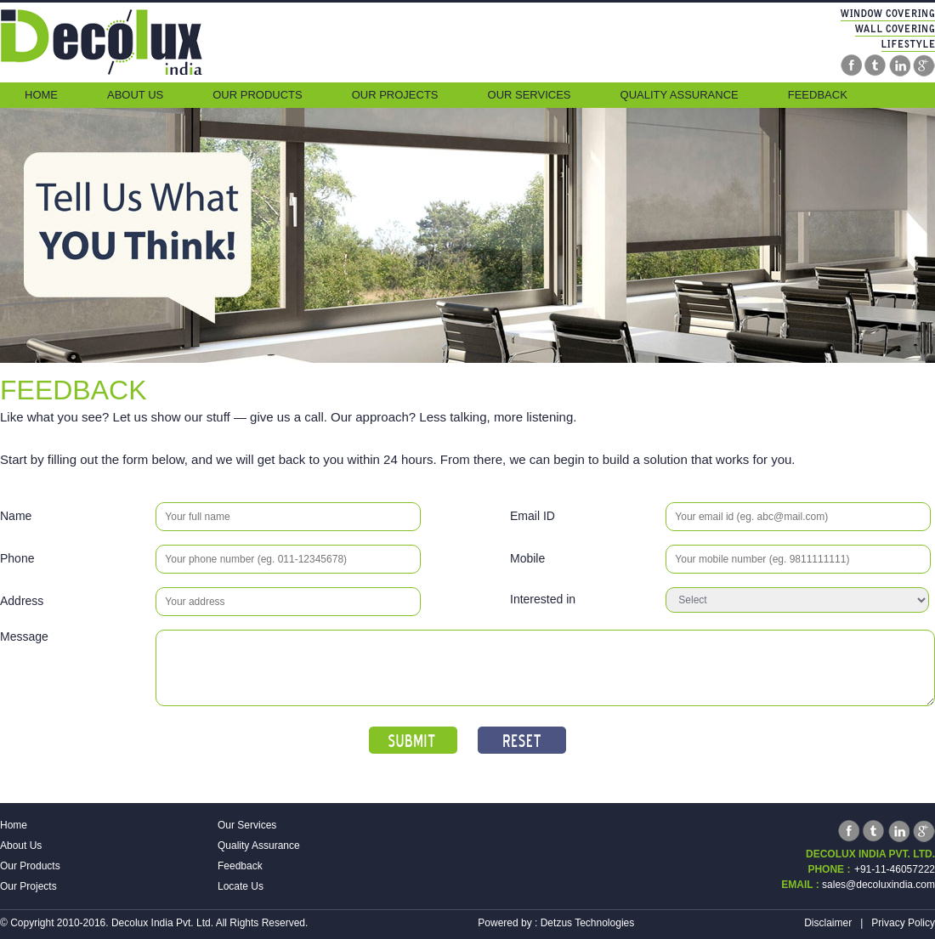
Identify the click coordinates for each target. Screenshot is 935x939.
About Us (135, 94)
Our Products (257, 94)
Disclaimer (828, 923)
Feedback (817, 94)
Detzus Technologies (588, 923)
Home (41, 94)
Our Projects (395, 94)
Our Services (529, 94)
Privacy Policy (903, 923)
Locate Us (241, 886)
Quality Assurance (679, 94)
